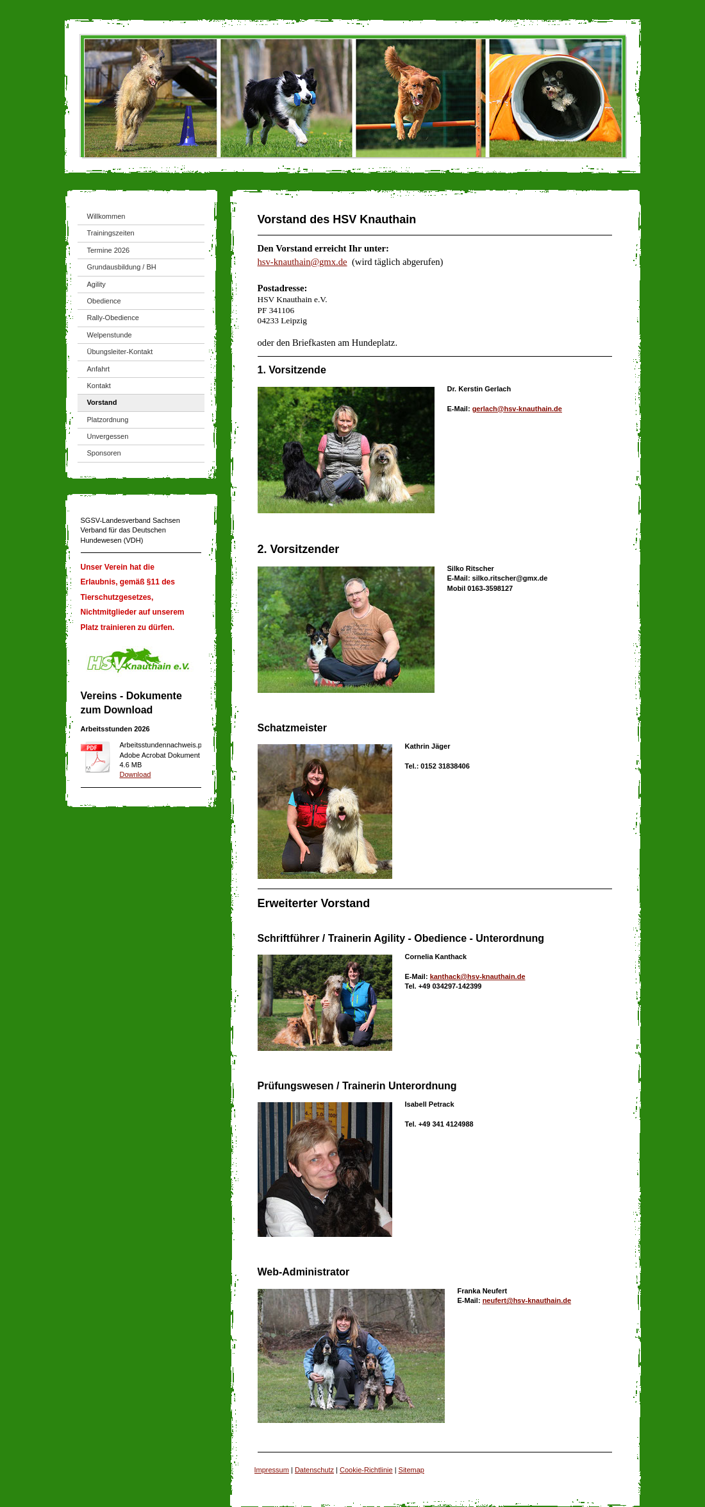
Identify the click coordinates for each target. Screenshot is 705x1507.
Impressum (271, 1470)
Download (135, 774)
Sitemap (411, 1470)
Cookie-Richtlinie (366, 1470)
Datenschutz (314, 1470)
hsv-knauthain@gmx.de (302, 262)
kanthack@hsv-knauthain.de (478, 976)
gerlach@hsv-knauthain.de (517, 409)
